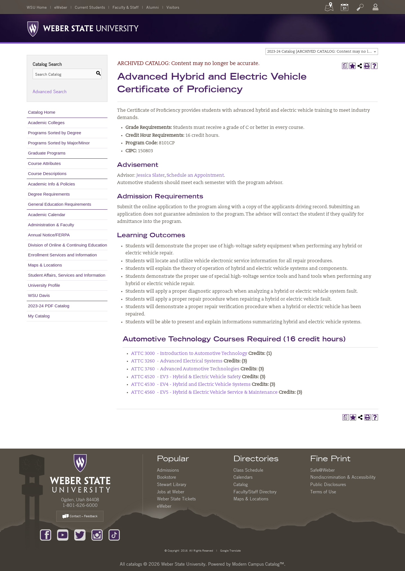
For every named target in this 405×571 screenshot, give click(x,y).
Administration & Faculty (51, 224)
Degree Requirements (49, 194)
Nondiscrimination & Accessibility (342, 477)
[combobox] (322, 51)
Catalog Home (41, 112)
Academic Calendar (47, 214)
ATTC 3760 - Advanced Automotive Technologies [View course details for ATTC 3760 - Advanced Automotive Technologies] (185, 369)
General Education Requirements (59, 204)
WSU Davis (39, 295)
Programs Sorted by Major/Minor (59, 142)
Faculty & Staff (125, 7)
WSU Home (37, 7)
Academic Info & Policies (51, 184)
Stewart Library (171, 484)
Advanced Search (50, 91)
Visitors (172, 7)
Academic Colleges (46, 122)
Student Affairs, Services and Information (66, 275)
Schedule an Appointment (195, 175)
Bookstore (166, 477)
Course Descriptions (47, 173)
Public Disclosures (328, 484)
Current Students (90, 7)
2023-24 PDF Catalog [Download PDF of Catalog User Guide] (48, 305)
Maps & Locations (45, 265)
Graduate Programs (47, 153)
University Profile (44, 285)
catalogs (134, 564)
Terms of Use (323, 491)
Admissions (168, 470)
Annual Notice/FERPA (49, 234)
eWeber (60, 7)
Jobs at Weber (170, 491)
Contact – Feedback (80, 516)
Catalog (240, 484)
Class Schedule (248, 470)
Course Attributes (44, 163)
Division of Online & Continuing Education (67, 245)
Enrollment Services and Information (62, 254)
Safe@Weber (322, 470)
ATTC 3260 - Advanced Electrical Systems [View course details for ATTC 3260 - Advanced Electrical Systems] (176, 361)
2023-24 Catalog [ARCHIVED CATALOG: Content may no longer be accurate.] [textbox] (322, 51)
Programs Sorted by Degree (54, 132)
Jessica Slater (150, 175)
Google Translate (230, 550)
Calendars (243, 477)
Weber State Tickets (176, 498)
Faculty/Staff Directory (254, 491)
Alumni (152, 7)
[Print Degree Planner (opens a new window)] (345, 66)
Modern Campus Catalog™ (258, 564)
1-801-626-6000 (80, 505)
